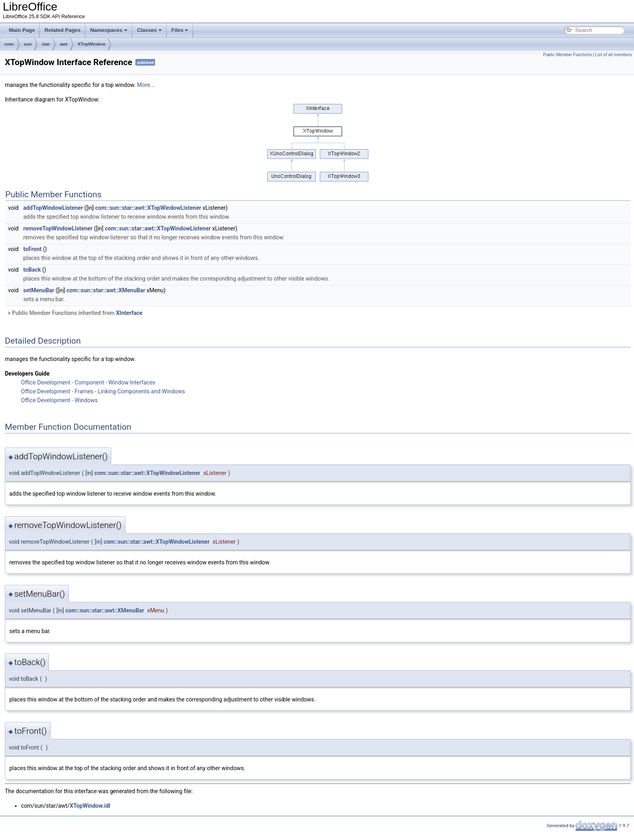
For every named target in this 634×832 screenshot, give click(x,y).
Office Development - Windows (59, 400)
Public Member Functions (567, 54)
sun (28, 44)
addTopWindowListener (53, 208)
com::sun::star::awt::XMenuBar (105, 290)
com (9, 44)
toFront (32, 249)
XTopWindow (92, 44)
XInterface (129, 313)
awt (63, 44)
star (46, 44)
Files (179, 30)
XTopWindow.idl (90, 805)
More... (145, 85)
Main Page (22, 30)
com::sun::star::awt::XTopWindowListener (148, 208)
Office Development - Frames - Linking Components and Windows (103, 391)
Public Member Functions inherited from (74, 313)
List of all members (613, 54)
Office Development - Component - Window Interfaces (88, 382)
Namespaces (108, 30)
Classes (149, 30)
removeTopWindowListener (58, 228)
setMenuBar (38, 290)
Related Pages (62, 30)
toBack (32, 269)
